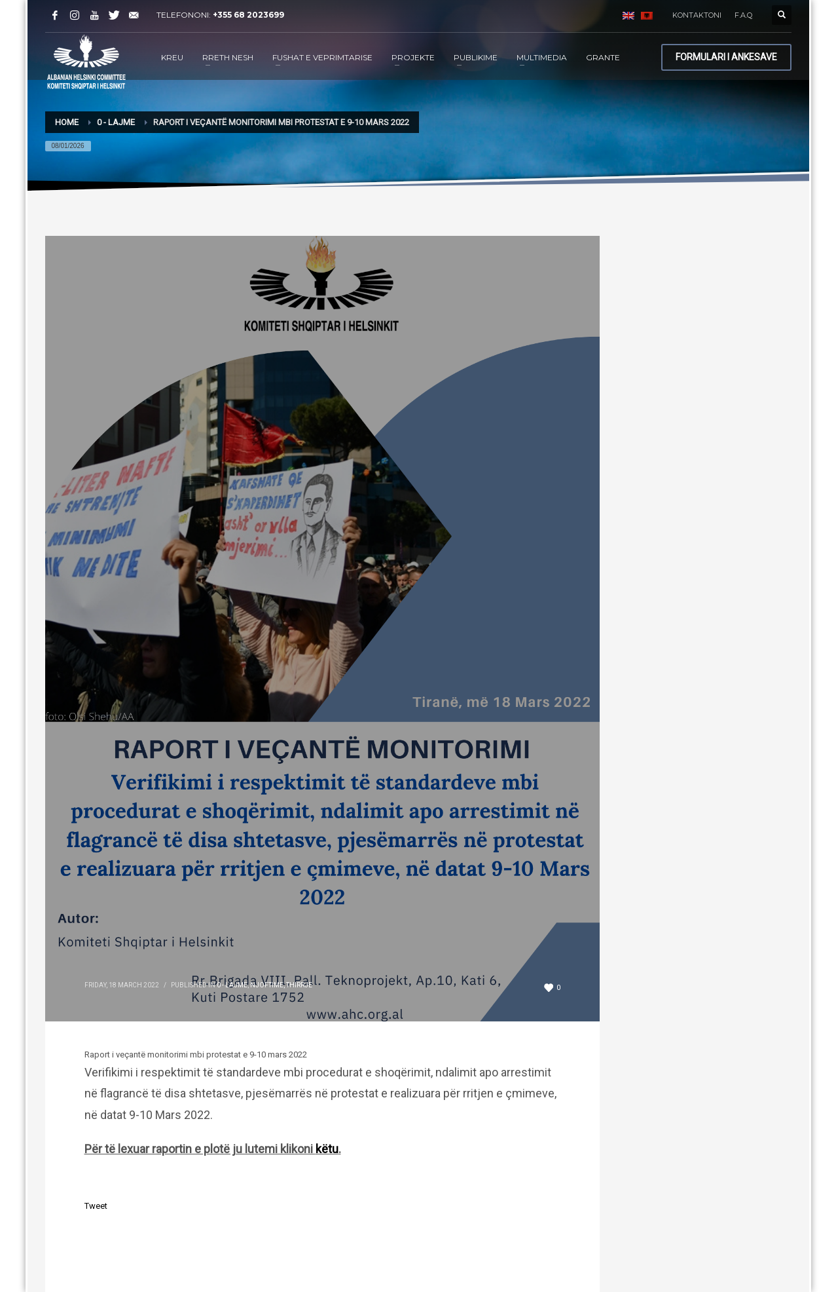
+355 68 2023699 (248, 15)
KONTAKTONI (696, 15)
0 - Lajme (232, 985)
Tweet (95, 1206)
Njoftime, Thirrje (281, 985)
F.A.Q (743, 15)
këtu (327, 1149)
